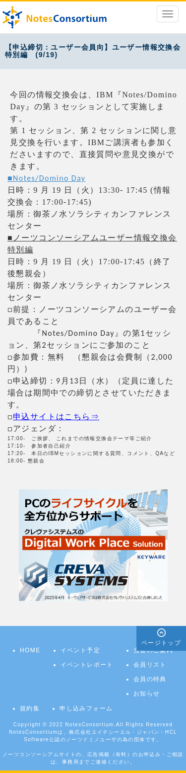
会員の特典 (150, 679)
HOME (30, 650)
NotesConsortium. (90, 724)
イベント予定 (80, 650)
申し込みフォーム (86, 708)
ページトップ (161, 642)
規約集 (30, 708)
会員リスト (150, 664)
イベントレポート (87, 664)
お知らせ (146, 693)
